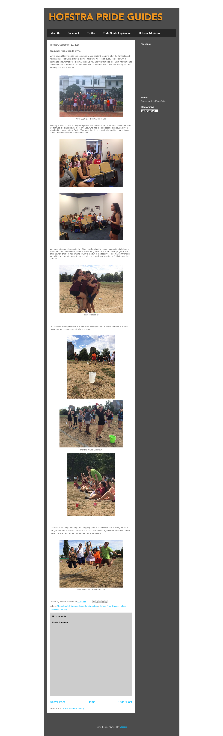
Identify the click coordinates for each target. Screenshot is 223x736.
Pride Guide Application (117, 33)
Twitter (91, 33)
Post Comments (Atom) (73, 708)
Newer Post (57, 702)
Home (91, 702)
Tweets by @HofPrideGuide (153, 101)
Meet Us (55, 33)
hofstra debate (91, 606)
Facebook (74, 33)
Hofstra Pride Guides (109, 606)
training (63, 609)
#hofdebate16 (63, 606)
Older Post (125, 702)
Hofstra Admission (150, 33)
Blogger (123, 727)
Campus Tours (77, 606)
